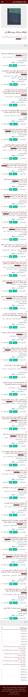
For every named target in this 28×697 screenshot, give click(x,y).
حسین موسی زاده (19, 437)
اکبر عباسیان (15, 269)
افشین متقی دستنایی (18, 594)
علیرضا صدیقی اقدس (18, 57)
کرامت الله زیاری (19, 300)
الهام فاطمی (20, 525)
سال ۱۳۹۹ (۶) (24, 644)
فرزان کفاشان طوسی (18, 96)
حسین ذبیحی (14, 575)
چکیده (14, 65)
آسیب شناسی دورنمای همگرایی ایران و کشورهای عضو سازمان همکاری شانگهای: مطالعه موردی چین (14, 72)
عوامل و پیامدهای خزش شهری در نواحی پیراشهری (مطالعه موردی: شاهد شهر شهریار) (15, 130)
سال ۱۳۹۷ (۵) (24, 672)
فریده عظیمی (9, 231)
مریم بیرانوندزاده (22, 353)
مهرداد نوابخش (6, 250)
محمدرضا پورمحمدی (11, 369)
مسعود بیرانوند (7, 198)
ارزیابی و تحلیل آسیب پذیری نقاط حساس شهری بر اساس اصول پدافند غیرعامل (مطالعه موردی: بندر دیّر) (14, 315)
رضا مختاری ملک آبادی (18, 319)
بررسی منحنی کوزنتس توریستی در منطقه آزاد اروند (15, 609)
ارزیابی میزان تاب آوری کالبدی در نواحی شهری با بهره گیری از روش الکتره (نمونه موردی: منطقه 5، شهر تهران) (14, 571)
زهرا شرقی (14, 284)
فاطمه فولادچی (19, 215)
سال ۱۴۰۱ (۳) (24, 639)
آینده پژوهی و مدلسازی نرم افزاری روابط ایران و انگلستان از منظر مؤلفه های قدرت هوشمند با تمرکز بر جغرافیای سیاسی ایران (15, 146)
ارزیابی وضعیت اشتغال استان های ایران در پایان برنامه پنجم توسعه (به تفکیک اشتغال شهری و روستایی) (14, 112)
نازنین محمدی (14, 351)
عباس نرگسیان (20, 474)
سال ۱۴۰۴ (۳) (24, 631)
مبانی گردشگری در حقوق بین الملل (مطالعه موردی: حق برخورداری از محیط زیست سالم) (14, 400)
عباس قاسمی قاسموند (18, 231)
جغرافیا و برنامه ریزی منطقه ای (16, 32)
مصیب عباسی (9, 269)
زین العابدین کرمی (19, 267)
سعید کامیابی (8, 133)
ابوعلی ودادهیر (12, 474)
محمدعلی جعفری (19, 439)
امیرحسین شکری (19, 558)
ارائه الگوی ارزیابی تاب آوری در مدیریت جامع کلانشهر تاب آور (15, 488)
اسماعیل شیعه (6, 558)
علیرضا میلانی (14, 198)
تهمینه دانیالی (20, 78)
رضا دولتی (10, 506)
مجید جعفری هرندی (21, 475)
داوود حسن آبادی (9, 96)
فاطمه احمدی (13, 183)
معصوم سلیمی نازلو (19, 456)
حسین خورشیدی (9, 167)
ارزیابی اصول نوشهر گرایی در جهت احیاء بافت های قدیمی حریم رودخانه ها (15, 435)
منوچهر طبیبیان (13, 336)
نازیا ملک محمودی (19, 422)
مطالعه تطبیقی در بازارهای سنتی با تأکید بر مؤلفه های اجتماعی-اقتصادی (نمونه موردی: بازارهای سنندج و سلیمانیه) (14, 522)
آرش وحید (12, 558)
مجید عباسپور (13, 491)
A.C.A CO (10, 694)
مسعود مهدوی (12, 215)
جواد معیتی (20, 541)
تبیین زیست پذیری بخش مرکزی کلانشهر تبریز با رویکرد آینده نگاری (14, 54)
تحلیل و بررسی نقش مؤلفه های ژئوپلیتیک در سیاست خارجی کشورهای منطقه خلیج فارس (14, 538)
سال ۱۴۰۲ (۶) (24, 636)
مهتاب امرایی (20, 596)
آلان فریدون (6, 525)
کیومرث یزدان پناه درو (18, 506)
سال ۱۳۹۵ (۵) (24, 677)
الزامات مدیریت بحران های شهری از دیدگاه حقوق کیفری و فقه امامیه (15, 180)
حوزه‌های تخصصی (20, 62)
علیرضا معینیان (20, 403)
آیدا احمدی (6, 491)
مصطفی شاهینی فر (5, 351)
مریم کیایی (11, 437)
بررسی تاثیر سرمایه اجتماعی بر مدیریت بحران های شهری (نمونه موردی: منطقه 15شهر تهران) (14, 164)
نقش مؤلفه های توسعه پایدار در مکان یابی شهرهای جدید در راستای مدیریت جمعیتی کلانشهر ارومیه (15, 384)
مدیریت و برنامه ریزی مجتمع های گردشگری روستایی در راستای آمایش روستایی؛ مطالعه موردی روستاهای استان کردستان (14, 263)
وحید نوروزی (20, 491)
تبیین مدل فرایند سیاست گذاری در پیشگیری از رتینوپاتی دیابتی (16, 471)
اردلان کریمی (20, 284)
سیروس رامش (17, 301)
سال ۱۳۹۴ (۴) (24, 680)
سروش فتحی (13, 250)
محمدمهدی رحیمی (5, 403)
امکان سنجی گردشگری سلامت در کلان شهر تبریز (16, 366)
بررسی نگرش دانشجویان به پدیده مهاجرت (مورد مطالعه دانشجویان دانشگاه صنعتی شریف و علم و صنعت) (14, 246)
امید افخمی (20, 150)
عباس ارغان (14, 133)
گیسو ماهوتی (20, 336)
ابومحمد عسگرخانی (12, 150)
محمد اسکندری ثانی (10, 300)
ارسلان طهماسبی (13, 525)
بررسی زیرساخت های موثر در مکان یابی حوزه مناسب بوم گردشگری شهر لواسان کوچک (14, 555)
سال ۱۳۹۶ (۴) (24, 675)
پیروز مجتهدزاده (10, 456)
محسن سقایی (9, 319)
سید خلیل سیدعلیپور (18, 167)
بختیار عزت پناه (9, 57)
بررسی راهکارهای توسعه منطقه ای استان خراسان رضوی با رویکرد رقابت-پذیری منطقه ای (14, 297)
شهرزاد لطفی (11, 267)
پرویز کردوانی (5, 215)
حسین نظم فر (20, 115)
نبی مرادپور (20, 351)
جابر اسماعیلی (20, 183)
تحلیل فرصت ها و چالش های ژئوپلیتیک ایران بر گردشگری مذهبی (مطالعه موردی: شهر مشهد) (15, 590)
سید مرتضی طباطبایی (18, 76)
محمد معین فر (20, 388)
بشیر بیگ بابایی (12, 388)
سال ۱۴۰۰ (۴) (24, 642)
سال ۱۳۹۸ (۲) (24, 669)
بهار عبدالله (20, 575)
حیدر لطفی (14, 78)
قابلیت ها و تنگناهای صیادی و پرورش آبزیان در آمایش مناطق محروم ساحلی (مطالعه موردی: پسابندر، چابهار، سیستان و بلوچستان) (14, 418)
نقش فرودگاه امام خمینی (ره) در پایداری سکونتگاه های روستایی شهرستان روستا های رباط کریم (14, 213)
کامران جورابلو (23, 405)
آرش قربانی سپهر (9, 594)
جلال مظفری (20, 369)
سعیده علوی (12, 115)
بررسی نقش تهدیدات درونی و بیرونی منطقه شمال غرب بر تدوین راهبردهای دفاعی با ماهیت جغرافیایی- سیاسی (14, 453)
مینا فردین (20, 198)
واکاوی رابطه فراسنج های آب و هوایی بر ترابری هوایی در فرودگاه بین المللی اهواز (14, 228)
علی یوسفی (20, 133)
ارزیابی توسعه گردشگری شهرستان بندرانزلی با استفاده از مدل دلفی (14, 333)
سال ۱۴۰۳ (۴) (24, 633)
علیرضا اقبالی (20, 611)
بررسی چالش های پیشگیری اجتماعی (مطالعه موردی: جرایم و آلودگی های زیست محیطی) (14, 195)
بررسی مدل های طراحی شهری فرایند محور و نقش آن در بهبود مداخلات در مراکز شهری (14, 281)
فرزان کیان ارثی (4, 474)
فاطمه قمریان (20, 250)
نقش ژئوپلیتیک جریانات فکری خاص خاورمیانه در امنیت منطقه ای (15, 504)
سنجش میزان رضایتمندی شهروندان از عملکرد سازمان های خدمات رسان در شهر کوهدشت (14, 349)
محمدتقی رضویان (19, 458)
